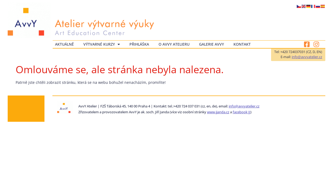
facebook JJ (241, 112)
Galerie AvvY (211, 44)
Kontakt (242, 44)
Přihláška (139, 44)
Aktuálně (64, 44)
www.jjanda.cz (218, 112)
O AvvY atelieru (174, 44)
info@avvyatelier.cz (307, 56)
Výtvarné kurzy (101, 44)
